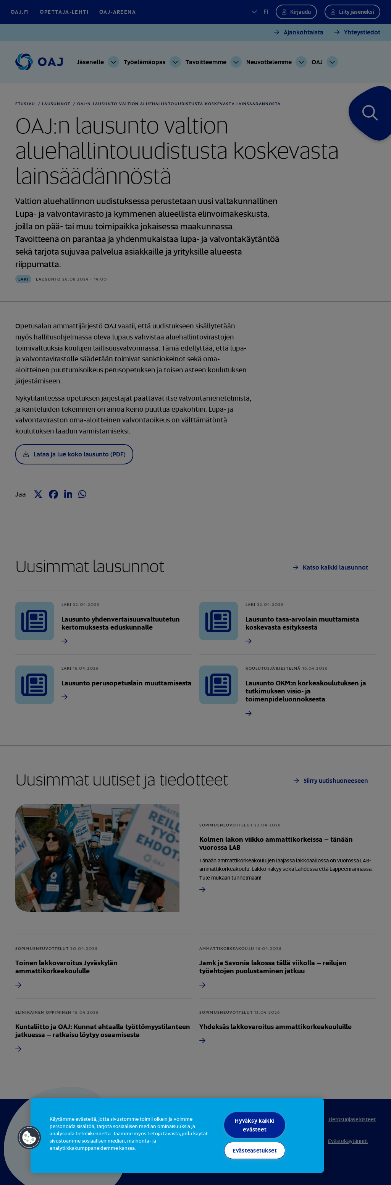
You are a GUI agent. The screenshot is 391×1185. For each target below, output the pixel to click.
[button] (29, 1137)
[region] (177, 1135)
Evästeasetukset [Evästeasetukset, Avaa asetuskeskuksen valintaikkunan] (255, 1150)
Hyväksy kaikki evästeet (254, 1125)
